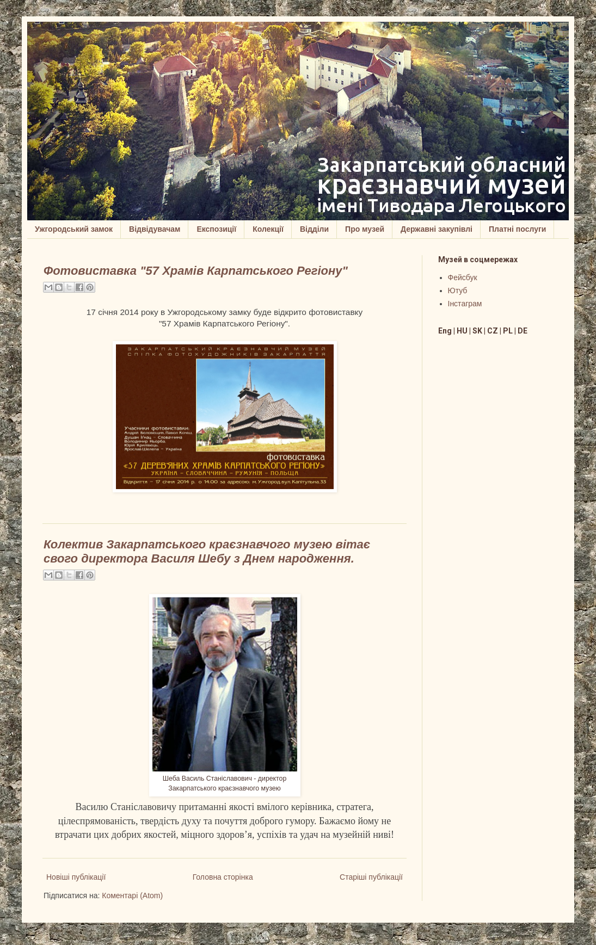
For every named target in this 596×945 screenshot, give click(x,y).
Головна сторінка (223, 877)
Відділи (314, 229)
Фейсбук (462, 277)
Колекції (268, 229)
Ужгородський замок (74, 229)
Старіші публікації (371, 877)
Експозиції (216, 229)
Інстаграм (465, 303)
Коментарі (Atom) (132, 895)
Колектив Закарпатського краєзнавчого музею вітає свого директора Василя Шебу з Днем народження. (207, 551)
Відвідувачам (154, 229)
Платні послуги (517, 229)
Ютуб (458, 290)
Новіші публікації (76, 877)
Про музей (364, 229)
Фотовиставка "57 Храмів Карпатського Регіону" (196, 270)
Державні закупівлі (436, 229)
